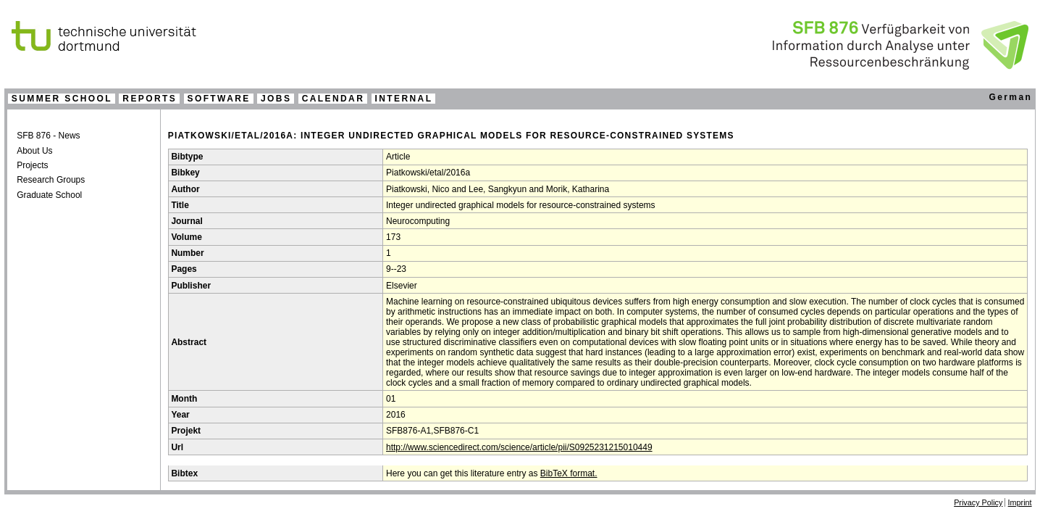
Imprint (1020, 502)
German (1010, 97)
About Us (34, 151)
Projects (32, 165)
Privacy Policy (978, 502)
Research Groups (51, 180)
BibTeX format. (568, 473)
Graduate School (49, 195)
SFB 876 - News (48, 135)
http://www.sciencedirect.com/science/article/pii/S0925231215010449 (519, 447)
